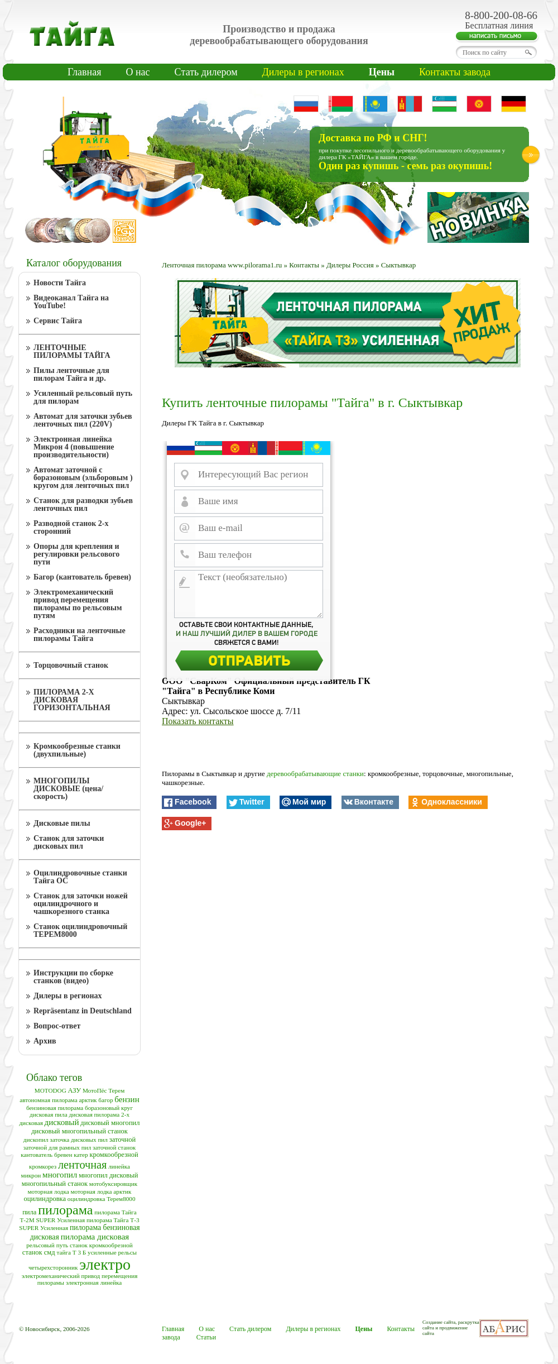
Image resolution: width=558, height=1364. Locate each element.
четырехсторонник (53, 1267)
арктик (88, 1100)
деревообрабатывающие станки (315, 773)
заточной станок (114, 1147)
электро (105, 1264)
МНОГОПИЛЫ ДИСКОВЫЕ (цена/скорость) (68, 789)
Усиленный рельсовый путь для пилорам (82, 397)
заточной (122, 1139)
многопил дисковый (108, 1175)
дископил (36, 1139)
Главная (84, 72)
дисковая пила (49, 1114)
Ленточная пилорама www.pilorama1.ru (222, 265)
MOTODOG (50, 1090)
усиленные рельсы (112, 1252)
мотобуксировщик (113, 1183)
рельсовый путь (47, 1245)
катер (81, 1154)
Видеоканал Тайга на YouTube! (71, 302)
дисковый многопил (110, 1123)
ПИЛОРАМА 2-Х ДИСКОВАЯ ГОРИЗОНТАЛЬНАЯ (71, 700)
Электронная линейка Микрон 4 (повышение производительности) (73, 447)
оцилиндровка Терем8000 (102, 1198)
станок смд (38, 1252)
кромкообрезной (113, 1155)
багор (105, 1100)
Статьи (206, 1337)
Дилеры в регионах (303, 72)
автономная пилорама (48, 1100)
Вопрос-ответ (56, 1026)
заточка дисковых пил (79, 1139)
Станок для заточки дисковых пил (68, 842)
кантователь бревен (46, 1154)
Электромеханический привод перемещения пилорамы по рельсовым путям (77, 604)
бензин (126, 1099)
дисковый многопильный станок (79, 1131)
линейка (119, 1166)
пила (29, 1212)
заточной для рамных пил (57, 1147)
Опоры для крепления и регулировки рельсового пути (76, 554)
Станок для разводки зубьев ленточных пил (83, 504)
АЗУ (74, 1090)
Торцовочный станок (70, 665)
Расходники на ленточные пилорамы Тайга (79, 634)
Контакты (304, 265)
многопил (59, 1174)
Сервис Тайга (57, 321)
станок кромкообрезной (101, 1245)
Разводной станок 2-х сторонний (71, 527)
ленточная (82, 1165)
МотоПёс (95, 1090)
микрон (31, 1175)
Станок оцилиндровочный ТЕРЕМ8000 (80, 930)
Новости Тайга (59, 283)
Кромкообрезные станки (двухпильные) (77, 750)
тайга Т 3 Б (71, 1252)
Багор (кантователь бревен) (82, 577)
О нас (138, 72)
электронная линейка (94, 1282)
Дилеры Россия (350, 265)
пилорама (65, 1210)
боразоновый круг (109, 1107)
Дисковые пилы (61, 823)
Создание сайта (438, 1322)
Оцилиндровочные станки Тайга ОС (80, 877)
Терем (116, 1090)
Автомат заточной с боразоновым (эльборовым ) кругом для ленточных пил (83, 478)
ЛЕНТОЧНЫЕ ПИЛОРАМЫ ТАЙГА (71, 351)
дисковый (62, 1122)
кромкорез (42, 1166)
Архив (44, 1041)
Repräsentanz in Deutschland (82, 1011)
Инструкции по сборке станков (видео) (73, 977)
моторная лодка (48, 1191)
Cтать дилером (206, 72)
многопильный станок (55, 1184)
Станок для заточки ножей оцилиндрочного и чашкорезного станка (80, 904)
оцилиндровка (44, 1199)
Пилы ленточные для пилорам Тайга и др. (71, 374)
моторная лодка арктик (100, 1191)
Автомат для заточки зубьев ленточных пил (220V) (82, 420)
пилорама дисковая (95, 1236)
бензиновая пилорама (54, 1107)
